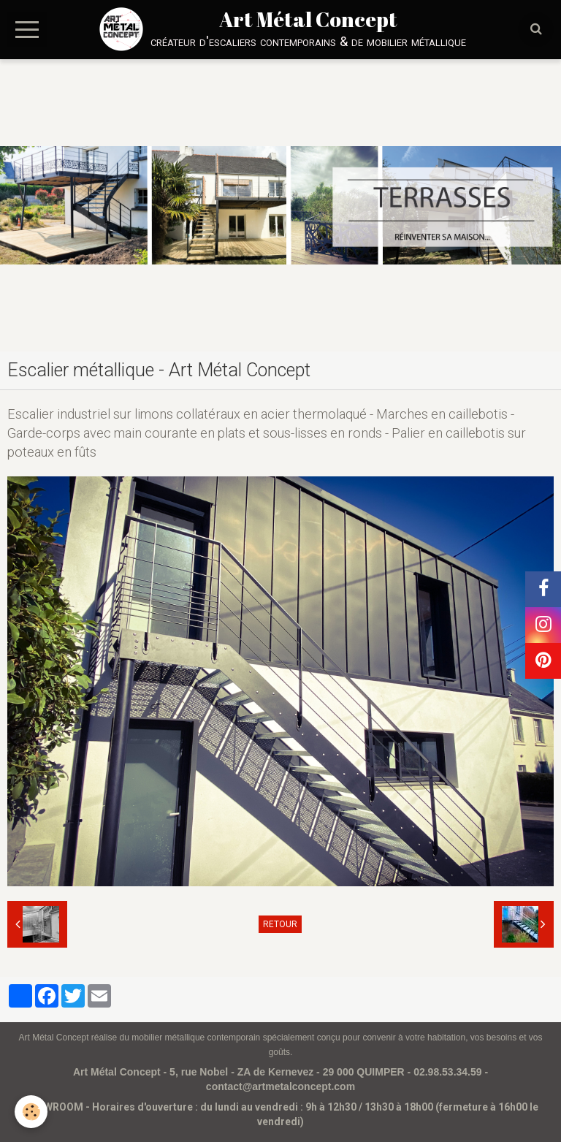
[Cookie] (31, 1111)
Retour (280, 924)
